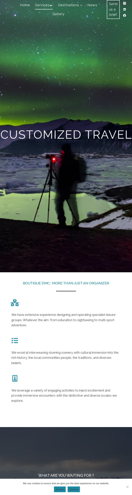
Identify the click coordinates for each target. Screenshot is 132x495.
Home (25, 5)
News (92, 5)
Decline (74, 489)
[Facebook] (124, 16)
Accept (60, 489)
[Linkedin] (124, 9)
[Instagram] (124, 3)
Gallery (58, 14)
